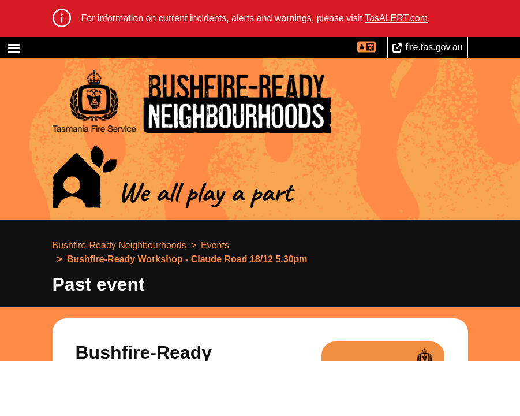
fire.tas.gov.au (433, 47)
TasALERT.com (396, 18)
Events (215, 245)
